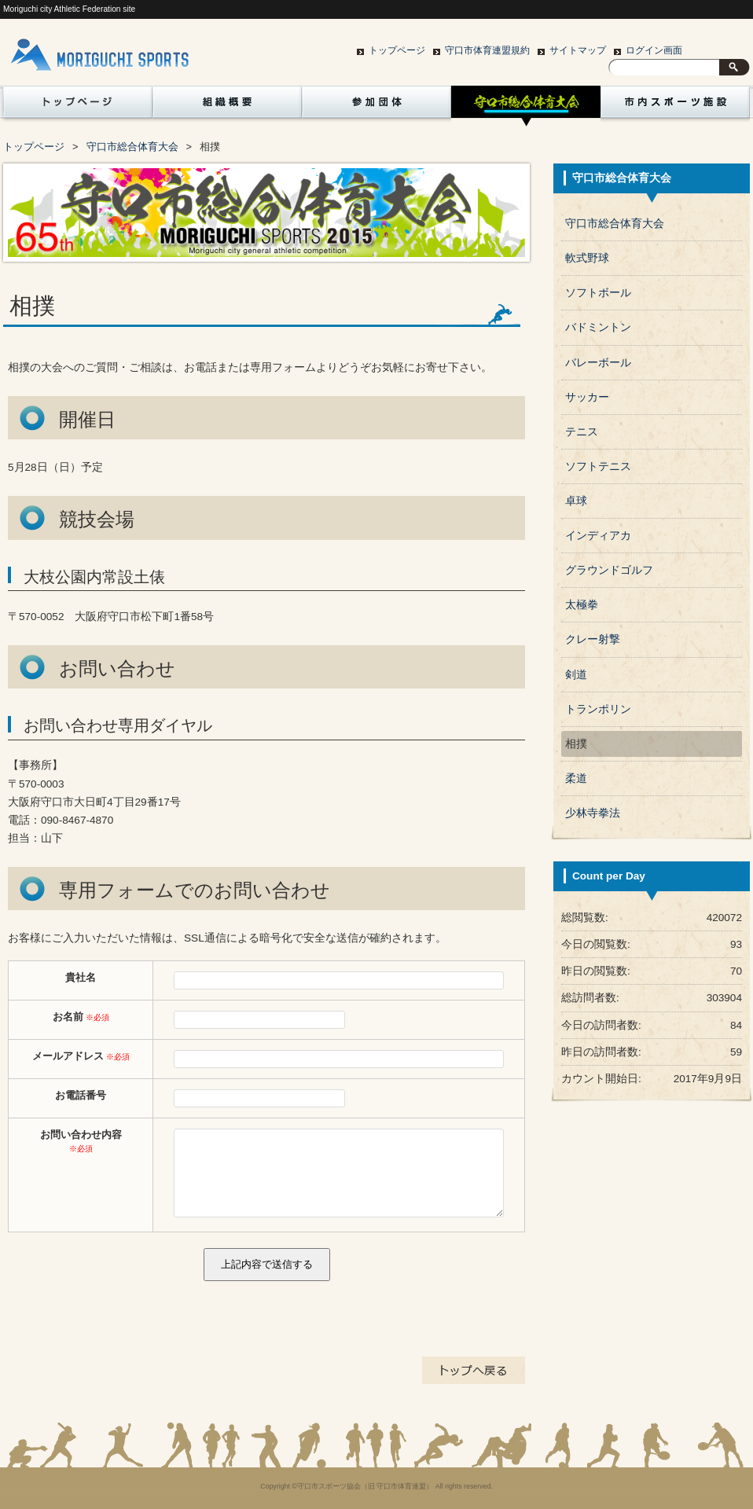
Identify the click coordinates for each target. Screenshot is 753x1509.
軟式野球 (587, 258)
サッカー (587, 397)
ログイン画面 (654, 50)
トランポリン (598, 709)
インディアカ (598, 536)
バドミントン (598, 327)
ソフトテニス (598, 466)
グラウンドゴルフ (609, 570)
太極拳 (581, 605)
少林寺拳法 (592, 813)
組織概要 (227, 106)
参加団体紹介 (376, 106)
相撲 (576, 744)
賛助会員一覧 (74, 147)
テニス (581, 432)
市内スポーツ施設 (675, 106)
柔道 (576, 778)
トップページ (397, 50)
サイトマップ (577, 50)
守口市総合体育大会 (526, 106)
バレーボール (598, 363)
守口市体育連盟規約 (487, 50)
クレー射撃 (592, 639)
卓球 (576, 501)
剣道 (576, 675)
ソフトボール (598, 293)
